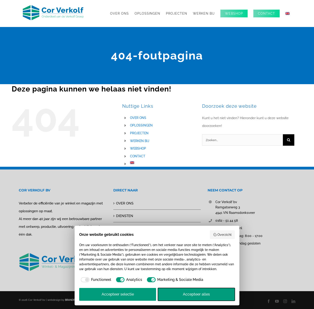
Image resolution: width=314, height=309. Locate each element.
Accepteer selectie (118, 294)
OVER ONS (138, 118)
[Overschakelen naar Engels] (287, 13)
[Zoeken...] (242, 140)
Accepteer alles (196, 294)
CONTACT (137, 156)
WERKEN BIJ (139, 141)
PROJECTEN (139, 133)
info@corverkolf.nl (228, 228)
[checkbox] (95, 279)
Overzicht (222, 235)
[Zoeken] (288, 140)
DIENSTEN (124, 216)
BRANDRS (71, 299)
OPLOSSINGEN (141, 125)
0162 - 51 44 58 (226, 220)
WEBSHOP (138, 148)
